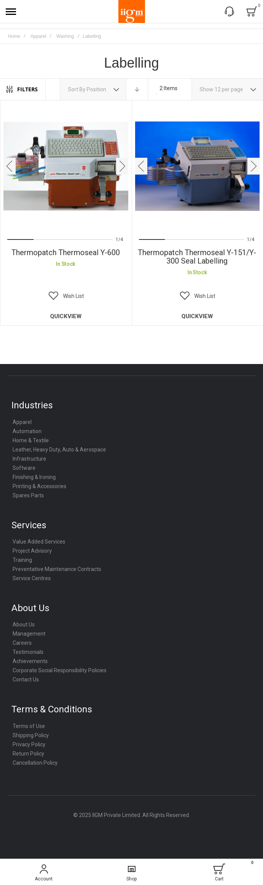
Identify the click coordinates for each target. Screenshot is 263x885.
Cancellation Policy (35, 763)
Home (14, 36)
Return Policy (28, 754)
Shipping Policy (31, 735)
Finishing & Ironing (34, 477)
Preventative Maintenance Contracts (57, 569)
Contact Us (26, 679)
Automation (27, 431)
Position (97, 89)
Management (29, 634)
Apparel (38, 36)
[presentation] (9, 166)
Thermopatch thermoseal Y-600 (65, 252)
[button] (66, 296)
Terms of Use (29, 726)
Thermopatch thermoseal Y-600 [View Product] (65, 166)
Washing (65, 36)
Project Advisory (32, 551)
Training (22, 560)
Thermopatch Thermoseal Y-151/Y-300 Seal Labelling (197, 256)
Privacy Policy (29, 744)
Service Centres (32, 578)
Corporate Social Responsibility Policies (59, 670)
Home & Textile (31, 440)
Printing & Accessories (39, 486)
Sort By (77, 89)
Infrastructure (29, 459)
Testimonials (28, 652)
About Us (24, 624)
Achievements (30, 661)
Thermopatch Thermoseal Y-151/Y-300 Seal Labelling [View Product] (197, 166)
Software (24, 468)
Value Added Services (39, 542)
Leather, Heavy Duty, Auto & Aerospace (59, 450)
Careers (22, 643)
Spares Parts (28, 495)
